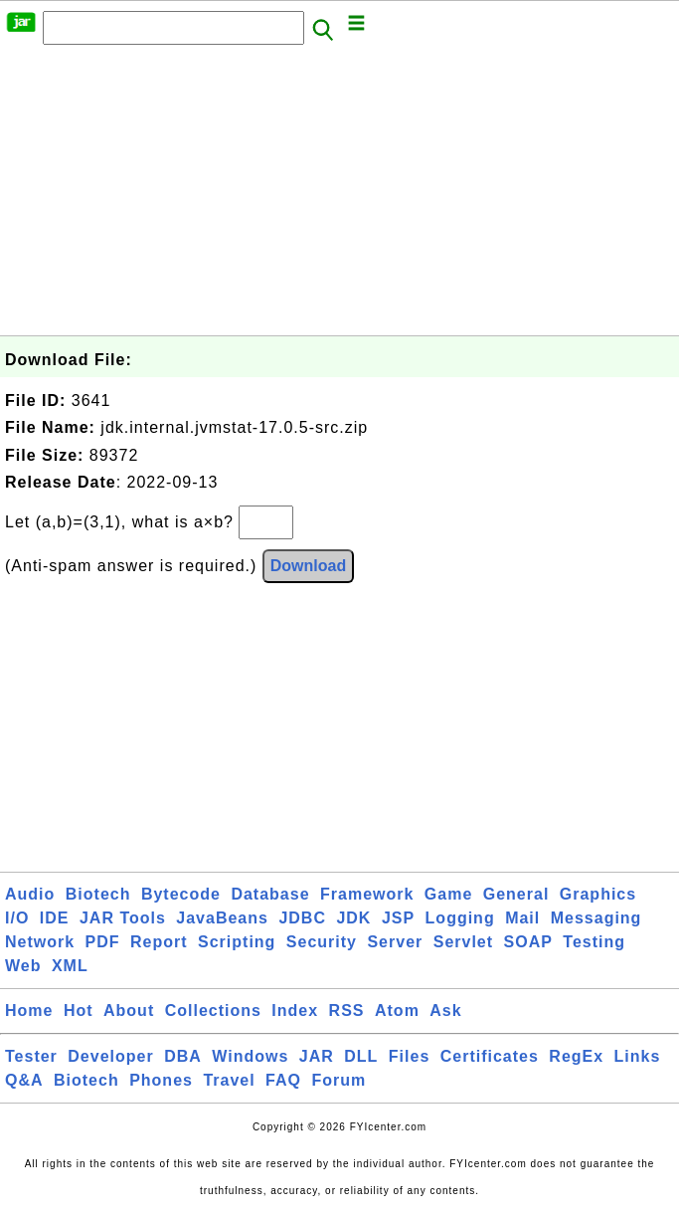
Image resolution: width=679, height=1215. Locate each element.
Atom (397, 1010)
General (516, 894)
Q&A (24, 1080)
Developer (110, 1056)
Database (270, 894)
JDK (353, 918)
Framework (367, 894)
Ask (445, 1010)
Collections (213, 1010)
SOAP (528, 941)
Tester (31, 1056)
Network (40, 941)
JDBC (302, 918)
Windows (250, 1056)
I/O (17, 918)
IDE (55, 918)
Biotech (98, 894)
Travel (229, 1080)
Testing (594, 941)
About (128, 1010)
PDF (102, 941)
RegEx (576, 1056)
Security (321, 941)
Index (294, 1010)
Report (159, 941)
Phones (161, 1080)
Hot (78, 1010)
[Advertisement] (339, 196)
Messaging (596, 918)
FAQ (283, 1080)
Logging (460, 918)
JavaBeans (222, 918)
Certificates (489, 1056)
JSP (398, 918)
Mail (522, 918)
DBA (183, 1056)
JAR (316, 1056)
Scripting (236, 941)
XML (70, 965)
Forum (338, 1080)
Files (409, 1056)
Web (23, 965)
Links (637, 1056)
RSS (347, 1010)
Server (395, 941)
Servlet (463, 941)
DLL (361, 1056)
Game (448, 894)
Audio (30, 894)
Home (29, 1010)
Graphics (598, 894)
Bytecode (181, 894)
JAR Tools (123, 918)
